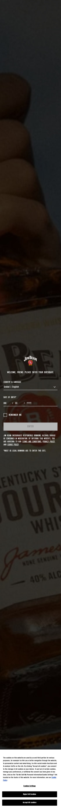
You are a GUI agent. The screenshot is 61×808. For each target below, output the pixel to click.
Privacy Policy (49, 441)
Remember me (12, 415)
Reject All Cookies (29, 794)
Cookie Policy (13, 445)
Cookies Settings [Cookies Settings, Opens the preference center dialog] (29, 786)
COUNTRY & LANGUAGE (12, 382)
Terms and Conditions (31, 441)
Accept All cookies (29, 803)
